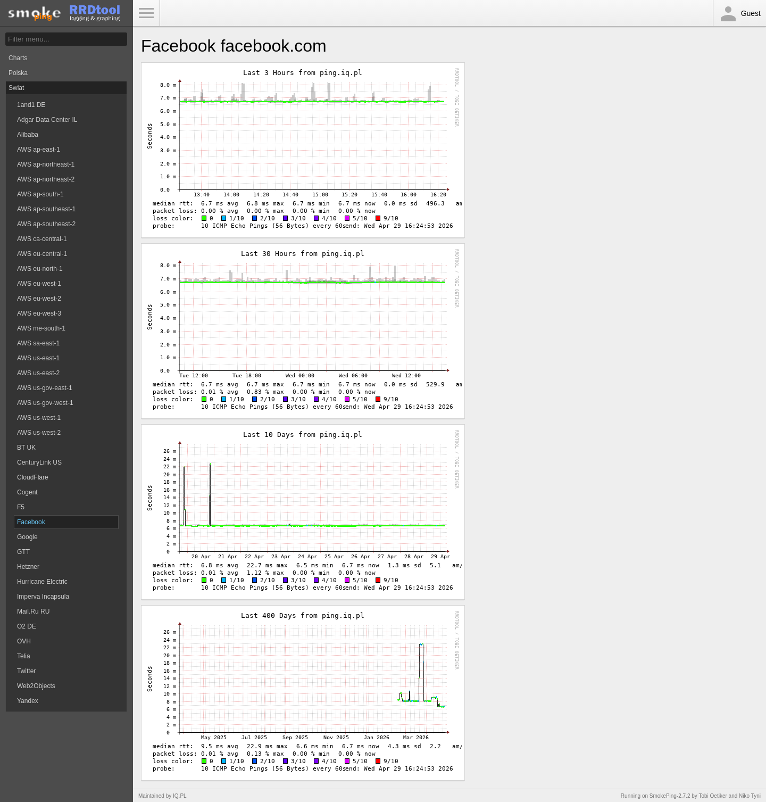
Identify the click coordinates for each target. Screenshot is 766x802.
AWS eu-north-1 (40, 268)
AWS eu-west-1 (39, 283)
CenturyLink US (39, 462)
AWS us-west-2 (39, 432)
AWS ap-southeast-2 (46, 224)
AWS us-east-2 (38, 373)
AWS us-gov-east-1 (44, 388)
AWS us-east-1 (38, 358)
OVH (24, 641)
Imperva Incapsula (43, 596)
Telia (23, 656)
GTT (23, 552)
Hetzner (28, 567)
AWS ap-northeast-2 (45, 179)
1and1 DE (31, 105)
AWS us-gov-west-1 (45, 403)
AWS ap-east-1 (38, 149)
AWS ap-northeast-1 (45, 164)
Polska (18, 73)
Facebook (31, 522)
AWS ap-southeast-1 (46, 209)
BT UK (26, 447)
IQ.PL (180, 796)
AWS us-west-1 (39, 417)
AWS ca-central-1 (42, 239)
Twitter (26, 671)
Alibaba (27, 134)
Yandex (27, 701)
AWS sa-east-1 (38, 343)
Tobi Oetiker (712, 796)
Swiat (16, 88)
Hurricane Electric (42, 581)
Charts (18, 58)
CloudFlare (32, 477)
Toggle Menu (146, 13)
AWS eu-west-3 (39, 313)
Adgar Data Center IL (47, 119)
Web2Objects (36, 686)
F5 (20, 507)
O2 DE (26, 626)
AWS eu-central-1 (42, 254)
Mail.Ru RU (33, 611)
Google (27, 537)
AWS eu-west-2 (39, 298)
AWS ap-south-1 (40, 194)
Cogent (27, 492)
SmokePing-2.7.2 (670, 796)
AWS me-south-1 (41, 328)
